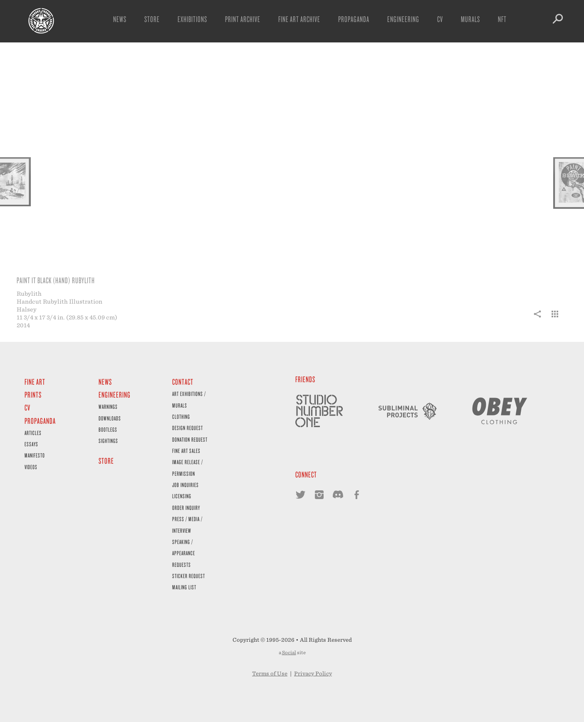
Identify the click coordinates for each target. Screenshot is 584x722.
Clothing (181, 416)
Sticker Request (188, 576)
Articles (33, 433)
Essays (31, 444)
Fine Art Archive (299, 19)
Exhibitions (192, 19)
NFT (502, 19)
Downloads (110, 418)
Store (152, 19)
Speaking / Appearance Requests (183, 553)
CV (440, 19)
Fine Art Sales (186, 451)
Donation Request (190, 439)
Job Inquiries (185, 485)
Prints (33, 394)
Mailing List (184, 587)
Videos (31, 467)
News (119, 19)
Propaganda (353, 19)
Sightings (108, 441)
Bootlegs (108, 429)
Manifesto (35, 455)
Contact (182, 381)
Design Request (187, 428)
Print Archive (242, 19)
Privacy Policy (313, 673)
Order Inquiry (186, 508)
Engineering (403, 19)
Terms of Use (269, 673)
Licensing (181, 496)
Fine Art (35, 381)
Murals (470, 19)
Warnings (108, 406)
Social (289, 652)
